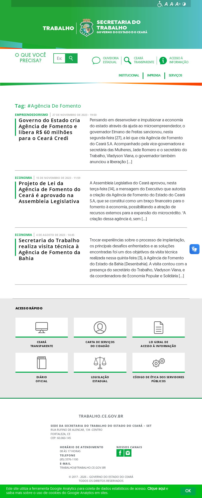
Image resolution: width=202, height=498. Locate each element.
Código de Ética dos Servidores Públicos (158, 368)
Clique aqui (156, 489)
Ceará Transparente (41, 333)
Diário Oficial (41, 368)
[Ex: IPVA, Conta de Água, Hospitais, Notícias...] (59, 58)
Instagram (128, 453)
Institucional (129, 75)
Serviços (175, 75)
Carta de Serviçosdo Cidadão (100, 333)
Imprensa (154, 75)
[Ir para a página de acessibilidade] (160, 4)
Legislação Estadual (100, 368)
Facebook (120, 453)
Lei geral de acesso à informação (158, 333)
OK (188, 491)
